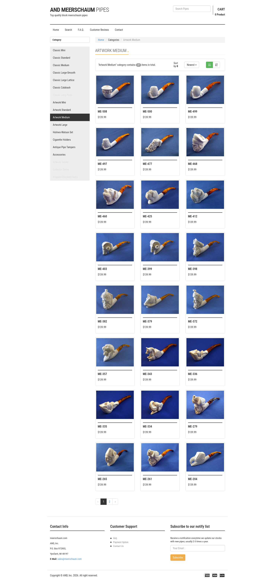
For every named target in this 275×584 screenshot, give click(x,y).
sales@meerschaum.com (69, 559)
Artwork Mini (59, 102)
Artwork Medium (61, 117)
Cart (221, 9)
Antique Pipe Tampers (64, 147)
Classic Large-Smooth (64, 72)
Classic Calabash (62, 87)
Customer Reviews (99, 29)
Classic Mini (59, 50)
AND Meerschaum (79, 9)
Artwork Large (60, 124)
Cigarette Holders (62, 139)
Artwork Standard (62, 109)
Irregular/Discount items (65, 176)
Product (220, 14)
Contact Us (118, 546)
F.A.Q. (81, 29)
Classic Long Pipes (62, 95)
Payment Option (120, 542)
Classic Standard (61, 57)
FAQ (115, 538)
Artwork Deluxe (60, 162)
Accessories (59, 154)
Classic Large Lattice (63, 80)
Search (68, 29)
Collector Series (61, 169)
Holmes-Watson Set (63, 132)
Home (56, 29)
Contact (119, 29)
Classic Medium (61, 65)
